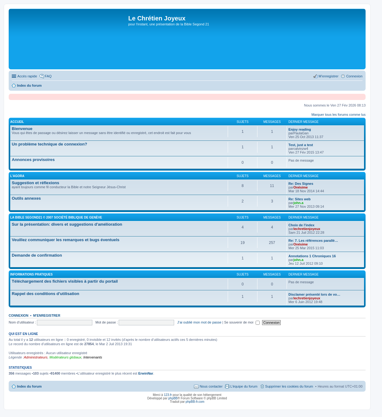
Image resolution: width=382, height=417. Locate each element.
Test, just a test (300, 145)
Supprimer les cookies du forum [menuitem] (289, 386)
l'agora (17, 176)
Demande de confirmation (37, 255)
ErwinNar (145, 373)
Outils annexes (26, 198)
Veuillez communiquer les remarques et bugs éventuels (65, 239)
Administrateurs (35, 357)
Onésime (300, 187)
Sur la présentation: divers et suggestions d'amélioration (67, 224)
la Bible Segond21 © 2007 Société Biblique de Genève (56, 217)
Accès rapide (27, 76)
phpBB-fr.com (195, 401)
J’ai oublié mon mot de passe (199, 322)
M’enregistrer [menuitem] (328, 76)
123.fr (168, 395)
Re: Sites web (299, 199)
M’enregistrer (46, 315)
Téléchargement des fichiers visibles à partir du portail (65, 281)
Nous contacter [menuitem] (211, 386)
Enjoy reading (299, 129)
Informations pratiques (31, 274)
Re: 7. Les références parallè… (313, 240)
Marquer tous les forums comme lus (338, 114)
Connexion (19, 315)
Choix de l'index (301, 225)
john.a (298, 203)
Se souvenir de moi (242, 322)
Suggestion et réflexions (35, 182)
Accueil (17, 122)
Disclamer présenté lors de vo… (314, 294)
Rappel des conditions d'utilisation (45, 293)
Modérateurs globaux (65, 357)
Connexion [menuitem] (354, 76)
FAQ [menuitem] (48, 76)
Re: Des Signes (300, 183)
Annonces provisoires (33, 159)
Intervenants (92, 357)
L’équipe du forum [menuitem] (243, 386)
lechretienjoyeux (306, 229)
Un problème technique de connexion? (49, 144)
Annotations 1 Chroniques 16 (312, 256)
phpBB (173, 398)
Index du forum (29, 386)
